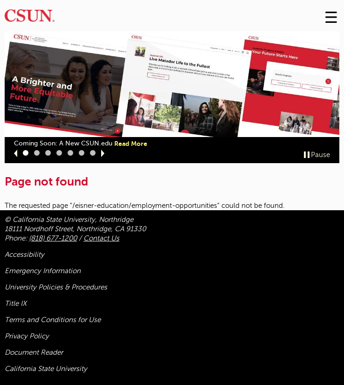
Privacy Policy (27, 336)
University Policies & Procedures (56, 287)
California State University (46, 368)
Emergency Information (43, 271)
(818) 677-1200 (53, 238)
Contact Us (101, 238)
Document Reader (34, 352)
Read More (130, 143)
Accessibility (24, 254)
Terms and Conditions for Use (53, 319)
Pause (320, 154)
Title (16, 303)
